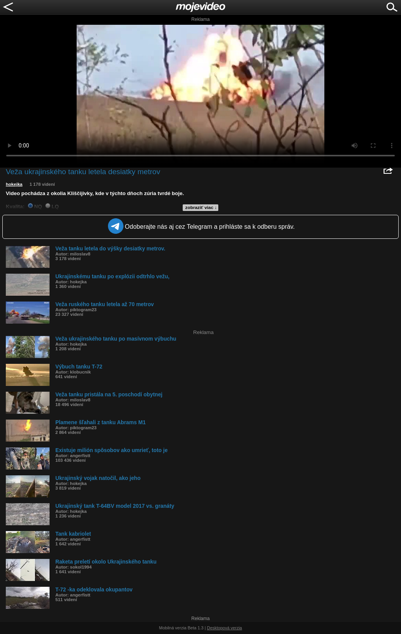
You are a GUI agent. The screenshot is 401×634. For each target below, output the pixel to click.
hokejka (14, 184)
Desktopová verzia (224, 627)
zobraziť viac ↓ (201, 207)
